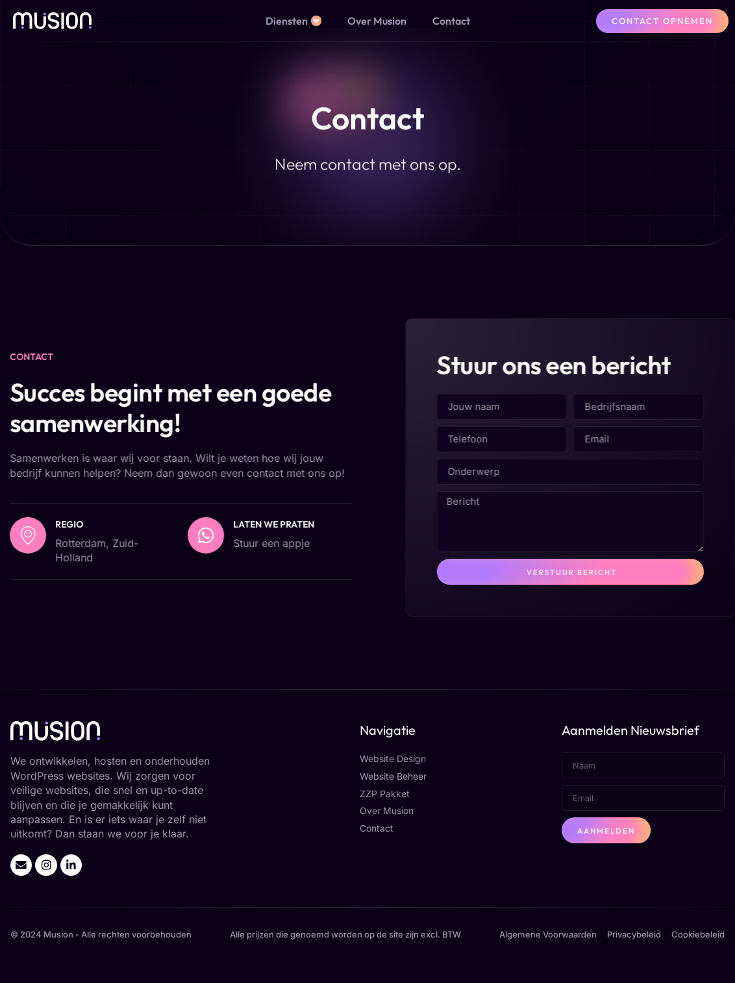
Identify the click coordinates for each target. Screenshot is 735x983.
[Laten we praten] (118, 549)
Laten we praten (186, 538)
